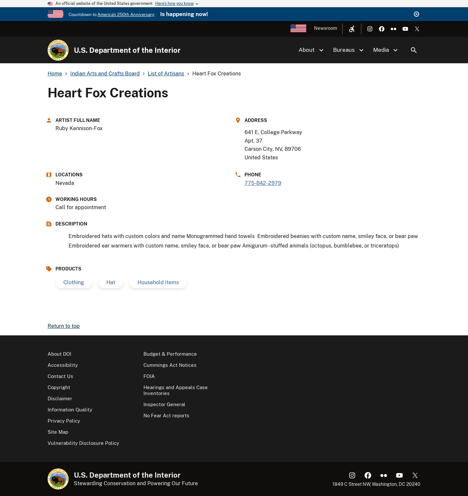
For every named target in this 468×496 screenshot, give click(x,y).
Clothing (73, 282)
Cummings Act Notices (170, 365)
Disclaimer (60, 398)
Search (413, 50)
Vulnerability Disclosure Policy (83, 443)
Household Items (158, 282)
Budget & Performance (170, 354)
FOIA (149, 376)
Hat (110, 282)
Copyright (59, 387)
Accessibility (63, 365)
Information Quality (70, 409)
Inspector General (164, 404)
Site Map (58, 432)
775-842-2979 (263, 183)
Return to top (64, 326)
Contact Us (60, 376)
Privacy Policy (64, 421)
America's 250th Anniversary (125, 14)
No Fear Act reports (166, 415)
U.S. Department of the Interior (127, 50)
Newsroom (325, 28)
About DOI (59, 354)
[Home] (58, 50)
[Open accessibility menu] (351, 29)
